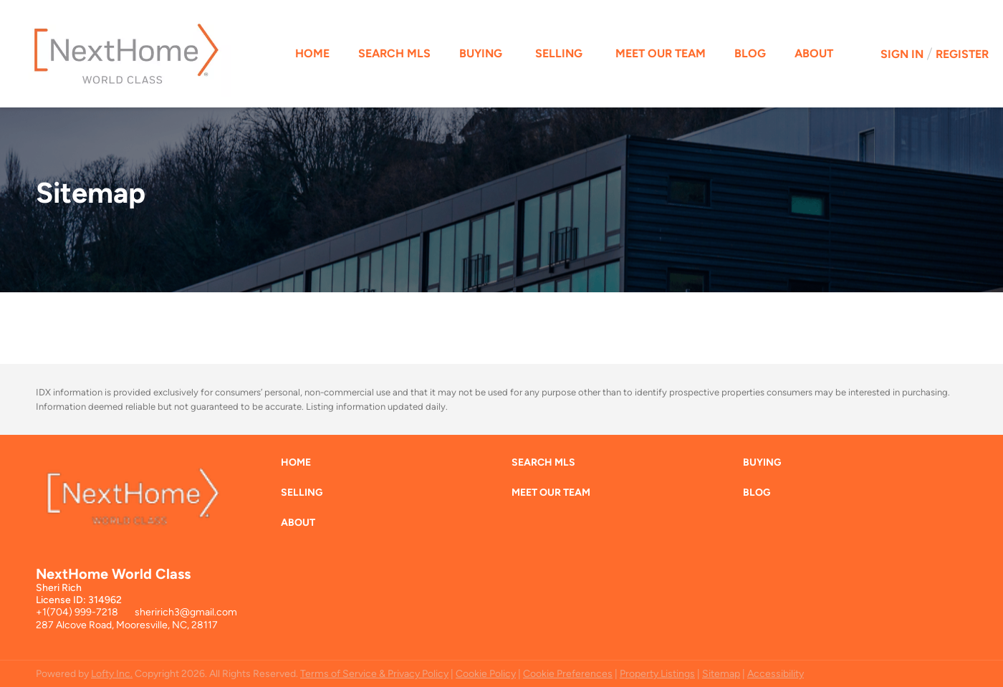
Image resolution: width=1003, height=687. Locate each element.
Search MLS (394, 53)
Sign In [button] (901, 54)
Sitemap (721, 674)
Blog (750, 53)
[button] (299, 466)
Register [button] (962, 54)
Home (312, 53)
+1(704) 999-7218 (77, 612)
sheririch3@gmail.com (186, 612)
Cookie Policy (486, 674)
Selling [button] (558, 53)
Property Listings (657, 674)
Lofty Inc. (112, 674)
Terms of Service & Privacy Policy (374, 674)
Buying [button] (480, 53)
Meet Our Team (660, 53)
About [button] (814, 53)
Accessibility (775, 674)
